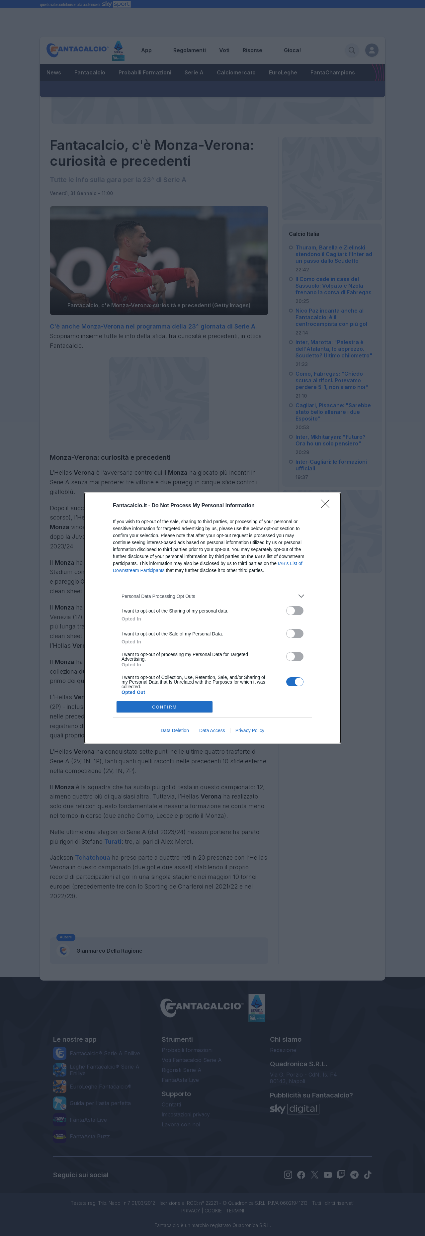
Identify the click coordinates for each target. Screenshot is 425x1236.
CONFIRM (164, 707)
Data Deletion (175, 730)
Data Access (212, 730)
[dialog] (212, 618)
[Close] (327, 506)
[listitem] (212, 596)
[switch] (294, 610)
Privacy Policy (249, 730)
